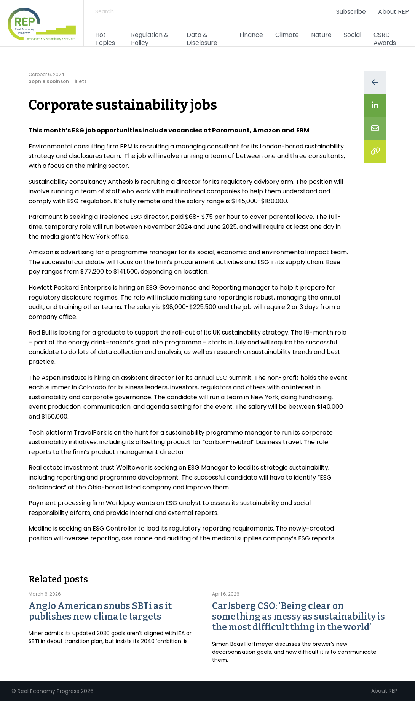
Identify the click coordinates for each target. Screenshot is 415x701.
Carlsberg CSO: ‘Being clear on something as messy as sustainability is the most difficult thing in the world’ (298, 616)
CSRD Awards (385, 38)
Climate (287, 34)
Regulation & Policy (150, 38)
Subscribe (351, 11)
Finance (251, 34)
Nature (321, 34)
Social (352, 34)
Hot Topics (105, 38)
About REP (393, 11)
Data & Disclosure (202, 38)
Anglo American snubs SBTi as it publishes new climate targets (100, 611)
